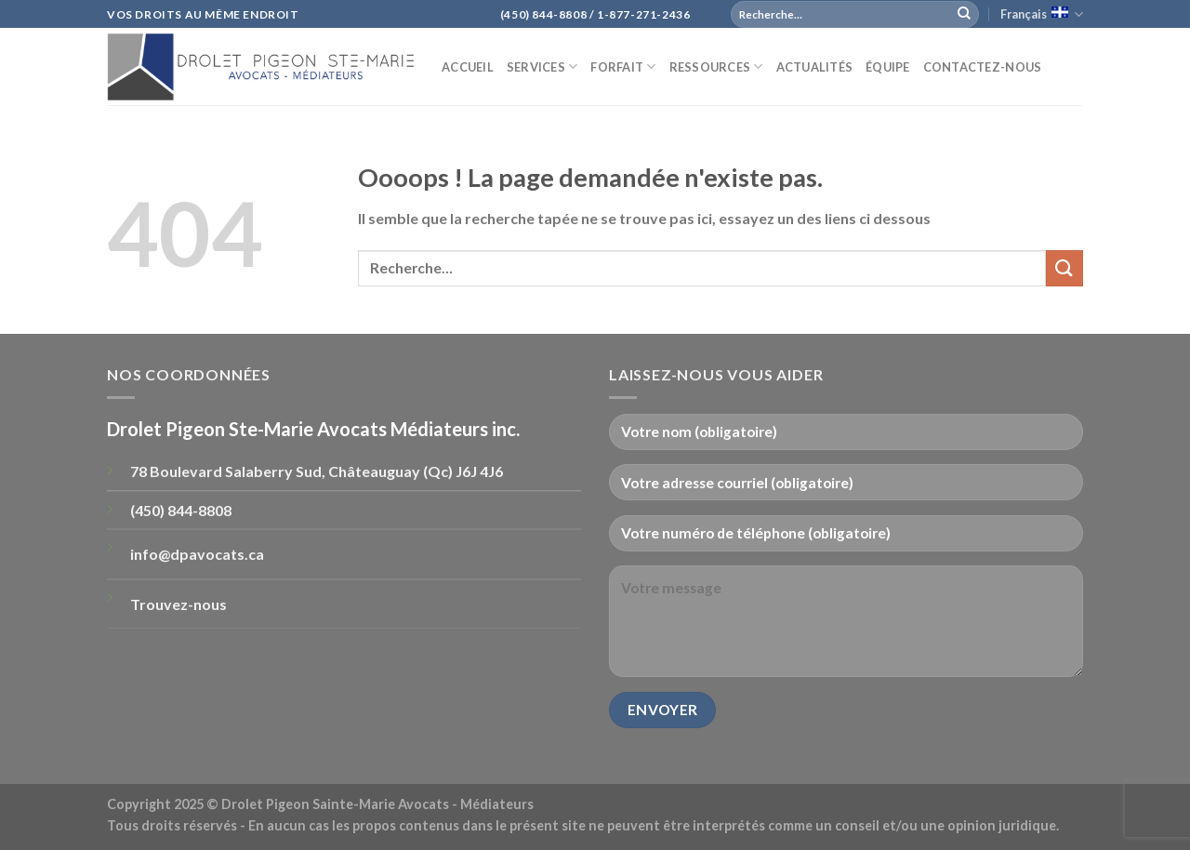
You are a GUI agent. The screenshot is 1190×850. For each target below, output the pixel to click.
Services (542, 66)
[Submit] (964, 14)
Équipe (888, 67)
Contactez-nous (982, 67)
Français (1041, 14)
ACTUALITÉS (814, 67)
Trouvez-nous (178, 604)
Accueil (468, 67)
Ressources (716, 66)
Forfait (622, 66)
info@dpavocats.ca (197, 554)
